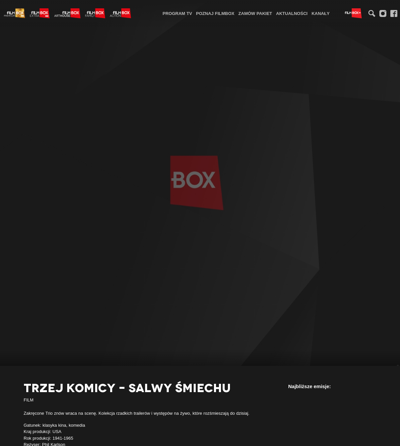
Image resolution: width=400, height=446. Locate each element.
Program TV (177, 13)
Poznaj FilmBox (215, 13)
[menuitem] (177, 13)
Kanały (320, 13)
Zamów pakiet (255, 13)
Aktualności (292, 13)
